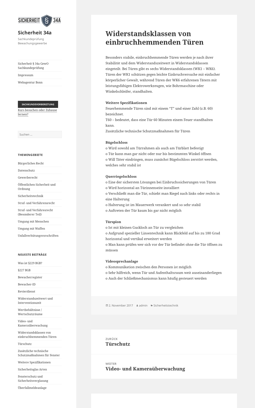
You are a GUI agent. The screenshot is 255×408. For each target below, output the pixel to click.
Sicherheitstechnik (30, 196)
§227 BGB (24, 270)
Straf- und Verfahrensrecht (36, 203)
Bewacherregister (30, 277)
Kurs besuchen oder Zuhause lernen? (38, 109)
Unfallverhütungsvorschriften (38, 235)
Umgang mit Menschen (33, 221)
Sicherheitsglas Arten (32, 369)
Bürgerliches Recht (31, 163)
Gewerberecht (28, 177)
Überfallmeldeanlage (32, 388)
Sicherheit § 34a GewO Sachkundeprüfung (33, 66)
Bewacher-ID (27, 284)
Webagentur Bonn (30, 82)
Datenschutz (26, 170)
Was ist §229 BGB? (30, 263)
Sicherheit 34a (35, 32)
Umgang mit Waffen (31, 228)
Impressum (25, 75)
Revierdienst (26, 291)
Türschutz (25, 344)
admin (143, 305)
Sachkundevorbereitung (38, 104)
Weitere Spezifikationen (34, 362)
